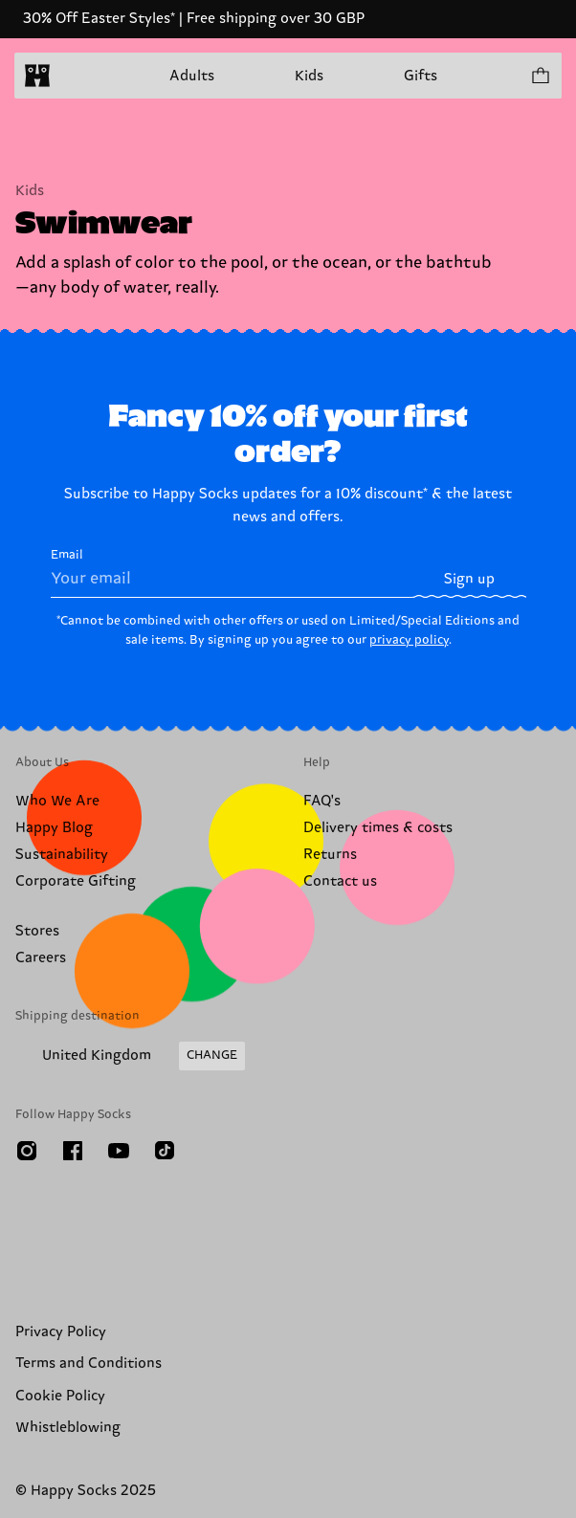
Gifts (420, 76)
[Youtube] (119, 1151)
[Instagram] (27, 1151)
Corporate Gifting (75, 881)
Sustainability (61, 855)
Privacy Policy (60, 1332)
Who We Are (57, 801)
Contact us (340, 881)
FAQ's (322, 801)
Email (232, 573)
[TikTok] (165, 1151)
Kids (309, 76)
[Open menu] (74, 75)
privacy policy (409, 640)
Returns (330, 855)
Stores (37, 931)
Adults (191, 76)
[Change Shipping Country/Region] (130, 1056)
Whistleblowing (68, 1427)
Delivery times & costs (378, 828)
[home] (37, 75)
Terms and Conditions (88, 1363)
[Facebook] (73, 1151)
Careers (40, 958)
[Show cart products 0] (540, 76)
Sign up (469, 579)
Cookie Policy (60, 1396)
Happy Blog (54, 828)
